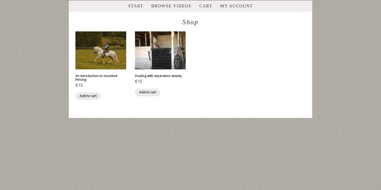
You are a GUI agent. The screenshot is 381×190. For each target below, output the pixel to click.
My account (236, 6)
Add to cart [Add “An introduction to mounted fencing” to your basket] (88, 96)
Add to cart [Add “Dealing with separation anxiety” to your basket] (147, 92)
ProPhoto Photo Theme (201, 123)
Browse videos (171, 6)
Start (135, 6)
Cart (205, 6)
